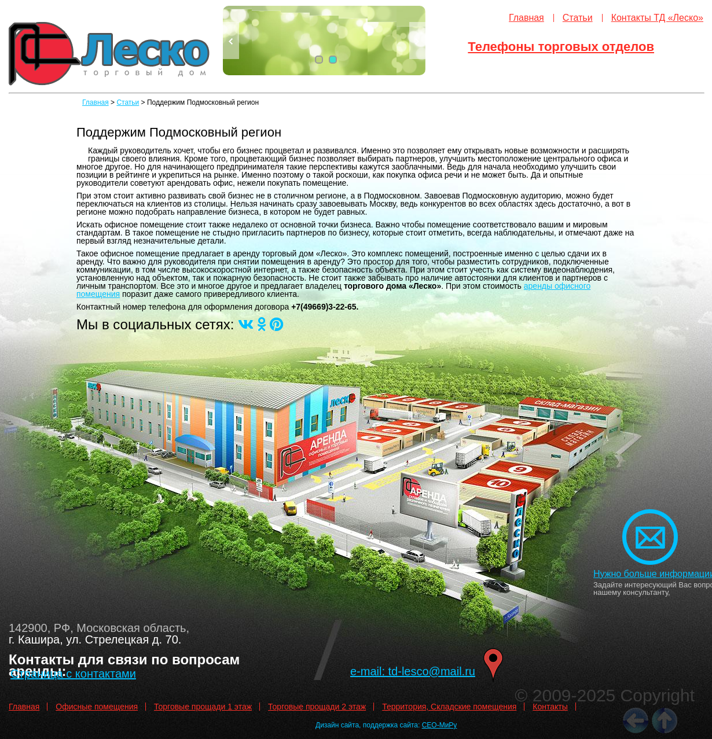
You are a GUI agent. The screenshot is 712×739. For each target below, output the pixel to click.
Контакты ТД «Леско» (657, 18)
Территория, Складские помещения (449, 706)
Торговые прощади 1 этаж (203, 706)
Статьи (578, 18)
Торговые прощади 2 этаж (317, 706)
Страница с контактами (73, 673)
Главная (526, 18)
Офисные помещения (97, 706)
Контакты (550, 706)
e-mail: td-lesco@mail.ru (412, 671)
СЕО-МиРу (439, 725)
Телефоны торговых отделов (561, 46)
